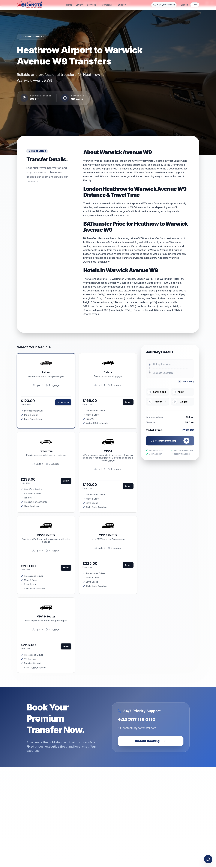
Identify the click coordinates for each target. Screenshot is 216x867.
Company (108, 4)
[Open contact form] (208, 859)
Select (128, 402)
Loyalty (79, 4)
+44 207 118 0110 (137, 719)
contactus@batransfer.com (137, 728)
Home (69, 4)
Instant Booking (150, 741)
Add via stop (186, 381)
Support (123, 4)
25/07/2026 (159, 392)
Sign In (184, 4)
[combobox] (170, 364)
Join (195, 5)
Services (92, 4)
